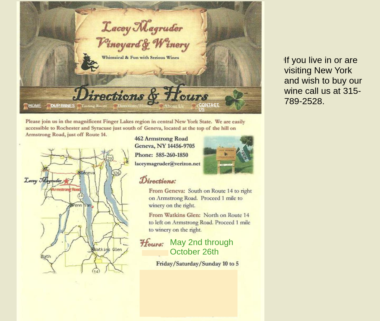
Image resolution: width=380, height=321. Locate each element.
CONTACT (209, 105)
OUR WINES (62, 105)
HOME (35, 105)
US (202, 109)
